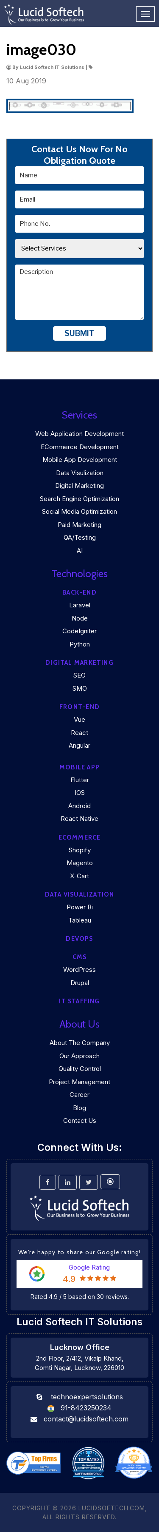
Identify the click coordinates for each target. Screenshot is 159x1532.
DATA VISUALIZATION (79, 894)
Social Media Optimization (79, 511)
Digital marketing (79, 662)
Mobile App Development (79, 460)
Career (79, 1095)
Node (80, 618)
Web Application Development (79, 434)
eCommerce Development (80, 447)
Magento (80, 863)
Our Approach (79, 1056)
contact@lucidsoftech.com (86, 1419)
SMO (80, 688)
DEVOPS (79, 939)
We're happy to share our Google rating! (79, 1252)
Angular (79, 745)
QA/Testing (80, 537)
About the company (80, 1043)
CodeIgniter (79, 631)
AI (80, 551)
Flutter (79, 780)
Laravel (79, 605)
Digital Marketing (79, 485)
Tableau (79, 920)
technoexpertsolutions (87, 1396)
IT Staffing (79, 1001)
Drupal (79, 983)
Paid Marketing (79, 525)
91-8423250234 (86, 1408)
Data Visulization (79, 473)
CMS (80, 957)
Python (80, 644)
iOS (80, 793)
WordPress (79, 969)
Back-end (79, 592)
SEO (79, 675)
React (79, 733)
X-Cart (79, 876)
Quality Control (80, 1069)
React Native (79, 818)
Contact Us (79, 1120)
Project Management (79, 1082)
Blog (79, 1108)
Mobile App (79, 767)
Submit (79, 333)
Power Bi (80, 907)
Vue (79, 719)
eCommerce (80, 837)
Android (79, 806)
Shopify (80, 850)
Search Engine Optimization (79, 499)
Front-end (79, 707)
